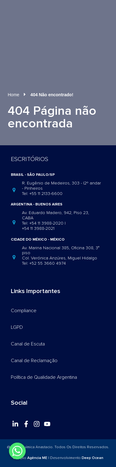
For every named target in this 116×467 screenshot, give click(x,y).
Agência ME (37, 458)
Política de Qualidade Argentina (44, 377)
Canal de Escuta (28, 344)
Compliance (24, 311)
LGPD (17, 327)
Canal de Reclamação (34, 360)
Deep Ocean (92, 458)
